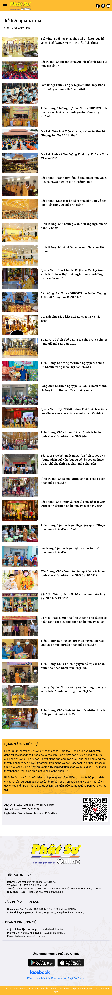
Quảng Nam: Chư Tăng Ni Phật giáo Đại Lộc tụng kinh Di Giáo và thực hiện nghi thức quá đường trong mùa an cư (73, 274)
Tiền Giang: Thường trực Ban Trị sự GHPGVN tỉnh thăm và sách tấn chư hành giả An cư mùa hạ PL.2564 (74, 112)
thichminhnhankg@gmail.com (30, 936)
